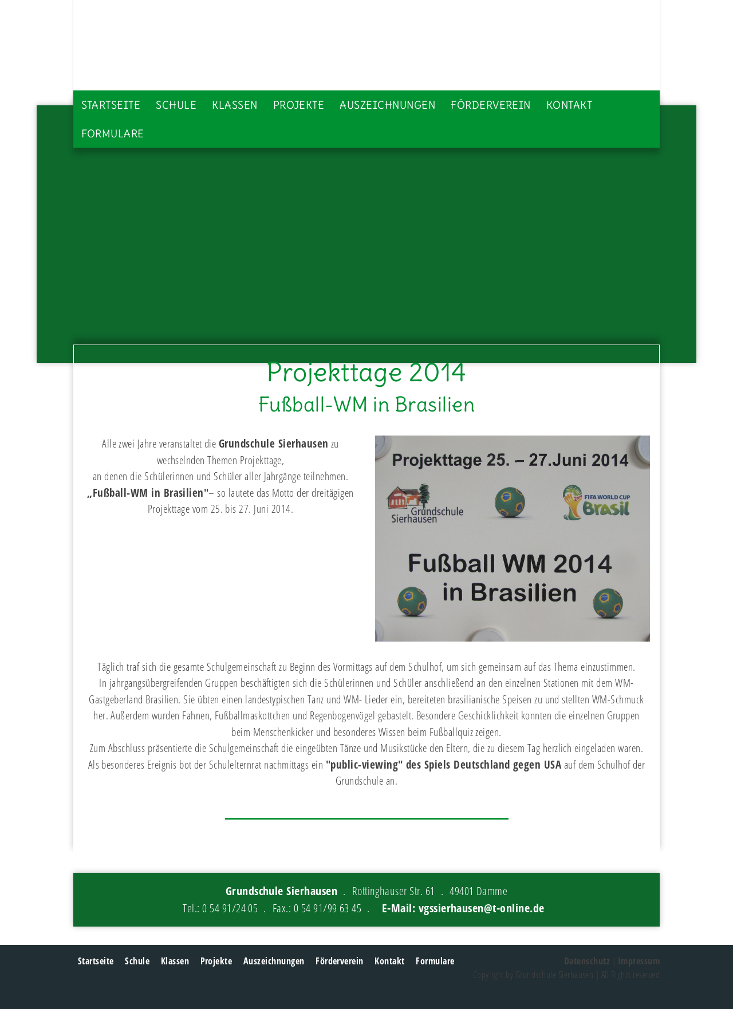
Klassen (234, 105)
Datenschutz (587, 961)
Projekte (299, 105)
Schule (176, 105)
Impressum (639, 961)
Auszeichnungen (387, 105)
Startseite (111, 105)
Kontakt (569, 105)
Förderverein (491, 105)
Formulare (112, 133)
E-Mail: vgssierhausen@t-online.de (463, 908)
